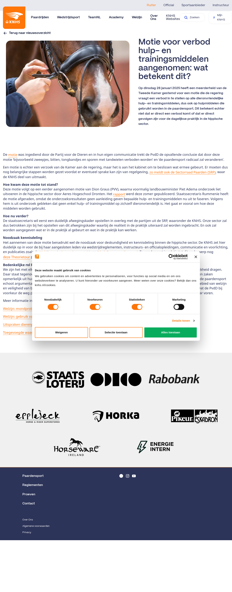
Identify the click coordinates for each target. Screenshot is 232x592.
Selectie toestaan (116, 332)
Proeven (28, 494)
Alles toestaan (170, 332)
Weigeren (61, 332)
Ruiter (151, 5)
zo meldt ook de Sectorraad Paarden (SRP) (182, 172)
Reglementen (32, 485)
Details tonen (181, 320)
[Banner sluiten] (196, 256)
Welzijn (137, 17)
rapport (119, 194)
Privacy (26, 532)
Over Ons (27, 520)
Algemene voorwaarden (36, 526)
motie (12, 154)
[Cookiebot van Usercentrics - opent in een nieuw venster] (171, 257)
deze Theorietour (16, 257)
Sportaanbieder (193, 5)
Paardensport (33, 475)
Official (168, 5)
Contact (28, 503)
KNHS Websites (173, 17)
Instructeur (221, 5)
